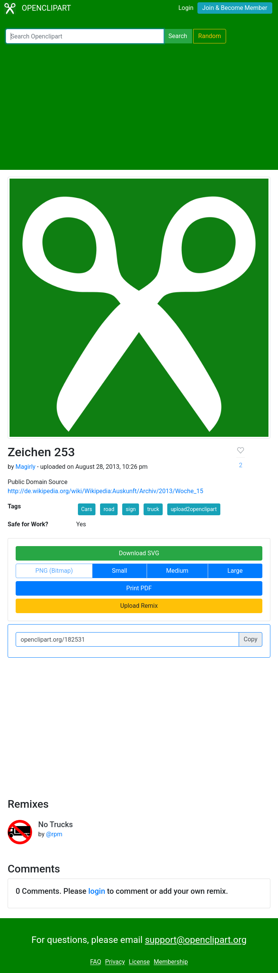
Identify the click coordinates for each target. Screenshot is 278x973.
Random (209, 36)
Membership (171, 962)
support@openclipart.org (195, 940)
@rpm (54, 834)
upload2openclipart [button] (194, 509)
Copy (250, 639)
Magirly (25, 466)
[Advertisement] (139, 106)
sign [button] (131, 509)
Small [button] (119, 570)
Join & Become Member (234, 7)
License (139, 962)
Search (177, 36)
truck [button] (153, 509)
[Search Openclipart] (85, 36)
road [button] (108, 509)
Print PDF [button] (139, 588)
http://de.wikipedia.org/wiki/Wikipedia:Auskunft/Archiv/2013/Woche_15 (105, 491)
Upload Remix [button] (139, 605)
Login (185, 7)
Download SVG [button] (139, 553)
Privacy (115, 962)
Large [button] (234, 570)
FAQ (95, 962)
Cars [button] (86, 509)
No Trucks (55, 824)
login (96, 891)
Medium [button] (177, 570)
